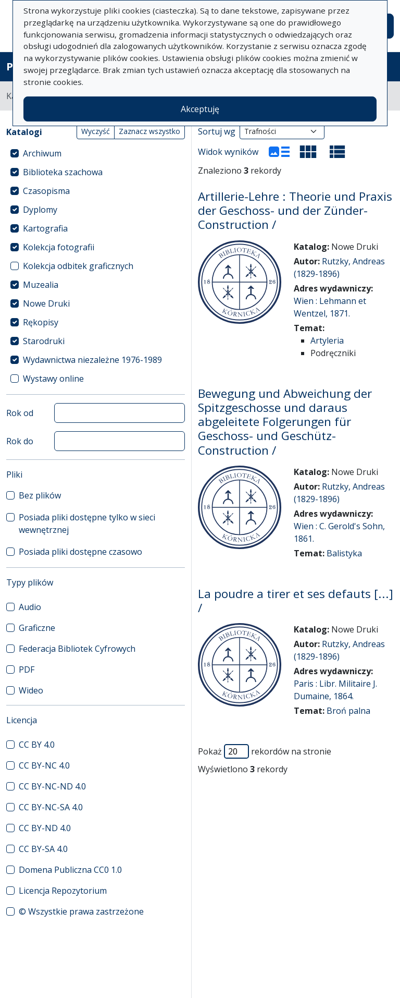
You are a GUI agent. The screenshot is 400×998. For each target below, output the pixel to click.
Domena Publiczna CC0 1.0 (70, 869)
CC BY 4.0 (37, 744)
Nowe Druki (46, 303)
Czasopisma (46, 191)
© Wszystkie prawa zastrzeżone (81, 911)
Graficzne (37, 628)
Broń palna (348, 710)
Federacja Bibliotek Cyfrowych (77, 648)
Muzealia (40, 284)
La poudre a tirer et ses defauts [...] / (295, 601)
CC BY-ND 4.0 (45, 828)
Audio (30, 607)
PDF (26, 669)
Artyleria (327, 340)
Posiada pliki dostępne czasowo (80, 551)
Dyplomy (40, 209)
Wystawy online (53, 378)
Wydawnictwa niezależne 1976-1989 (92, 360)
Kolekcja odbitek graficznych (78, 266)
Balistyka (344, 553)
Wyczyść (95, 131)
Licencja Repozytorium (63, 890)
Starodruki (44, 341)
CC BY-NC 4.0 (44, 765)
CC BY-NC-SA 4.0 (51, 807)
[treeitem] (95, 153)
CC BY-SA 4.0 (43, 849)
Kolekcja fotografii (58, 247)
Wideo (31, 690)
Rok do (19, 441)
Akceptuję (200, 109)
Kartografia (45, 228)
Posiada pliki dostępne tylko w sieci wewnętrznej (87, 523)
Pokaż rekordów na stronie (264, 751)
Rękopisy (40, 322)
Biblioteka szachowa (63, 172)
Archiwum (42, 153)
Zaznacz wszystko (149, 131)
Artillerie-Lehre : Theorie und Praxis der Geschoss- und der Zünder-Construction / (295, 210)
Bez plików (40, 495)
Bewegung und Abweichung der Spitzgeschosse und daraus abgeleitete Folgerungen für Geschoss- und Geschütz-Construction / (285, 421)
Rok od (19, 413)
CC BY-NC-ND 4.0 (52, 786)
